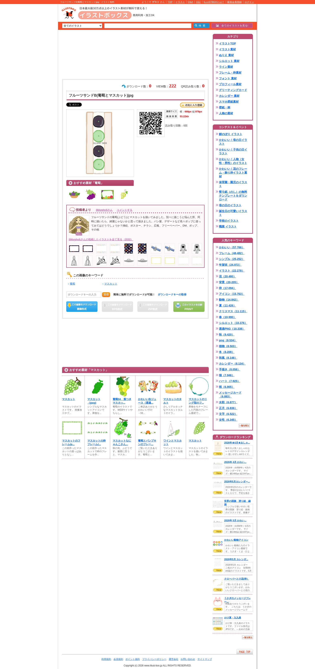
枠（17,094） (227, 288)
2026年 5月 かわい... (235, 520)
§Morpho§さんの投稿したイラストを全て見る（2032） (101, 239)
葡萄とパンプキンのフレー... (147, 442)
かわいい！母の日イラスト (233, 141)
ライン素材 (226, 66)
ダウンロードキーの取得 (172, 294)
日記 (198, 2)
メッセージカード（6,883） (230, 394)
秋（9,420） (226, 334)
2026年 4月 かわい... (235, 462)
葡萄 (72, 283)
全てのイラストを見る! (232, 25)
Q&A (190, 2)
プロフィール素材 (230, 84)
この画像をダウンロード (81, 306)
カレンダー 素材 (229, 95)
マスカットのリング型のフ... (198, 401)
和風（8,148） (228, 357)
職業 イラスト (228, 226)
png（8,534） (228, 340)
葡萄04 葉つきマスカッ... (122, 401)
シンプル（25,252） (231, 259)
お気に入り (192, 105)
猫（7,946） (226, 375)
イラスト (180, 2)
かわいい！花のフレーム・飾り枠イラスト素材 (233, 172)
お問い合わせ (188, 659)
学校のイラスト (229, 220)
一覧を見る (244, 425)
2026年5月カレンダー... (237, 481)
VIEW (217, 453)
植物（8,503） (228, 346)
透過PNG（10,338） (232, 328)
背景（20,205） (229, 282)
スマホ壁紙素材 (229, 101)
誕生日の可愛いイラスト (233, 212)
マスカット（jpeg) (93, 401)
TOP (170, 2)
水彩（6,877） (228, 402)
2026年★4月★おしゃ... (237, 442)
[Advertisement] (39, 66)
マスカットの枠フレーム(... (96, 442)
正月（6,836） (228, 408)
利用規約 (106, 659)
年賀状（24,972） (230, 264)
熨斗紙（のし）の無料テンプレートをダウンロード (233, 195)
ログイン (249, 2)
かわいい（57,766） (231, 247)
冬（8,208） (226, 352)
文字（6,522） (228, 413)
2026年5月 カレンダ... (236, 559)
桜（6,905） (226, 386)
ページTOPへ (244, 651)
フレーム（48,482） (231, 253)
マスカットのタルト (172, 401)
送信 (106, 294)
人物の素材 (226, 113)
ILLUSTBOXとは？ (214, 2)
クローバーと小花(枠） (236, 578)
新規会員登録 (234, 2)
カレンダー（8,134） (232, 363)
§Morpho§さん (104, 209)
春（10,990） (227, 317)
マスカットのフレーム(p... (71, 442)
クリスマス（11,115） (233, 311)
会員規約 (118, 659)
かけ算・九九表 (232, 617)
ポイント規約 (132, 659)
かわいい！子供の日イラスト (233, 151)
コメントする (124, 209)
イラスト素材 (227, 49)
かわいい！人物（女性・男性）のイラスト (233, 161)
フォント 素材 (228, 78)
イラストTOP (227, 43)
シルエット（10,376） (233, 322)
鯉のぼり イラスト (230, 134)
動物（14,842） (229, 299)
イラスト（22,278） (231, 270)
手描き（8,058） (229, 369)
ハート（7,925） (229, 381)
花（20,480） (227, 276)
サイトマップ (204, 659)
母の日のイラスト (230, 205)
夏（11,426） (227, 305)
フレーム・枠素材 (230, 72)
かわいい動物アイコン (236, 540)
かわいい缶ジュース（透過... (147, 401)
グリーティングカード (233, 90)
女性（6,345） (228, 419)
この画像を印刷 (189, 306)
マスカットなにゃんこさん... (122, 442)
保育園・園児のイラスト (233, 184)
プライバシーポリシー (154, 659)
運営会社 (173, 659)
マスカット (110, 283)
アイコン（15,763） (231, 293)
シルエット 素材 (229, 61)
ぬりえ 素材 (226, 55)
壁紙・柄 (224, 107)
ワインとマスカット (172, 442)
